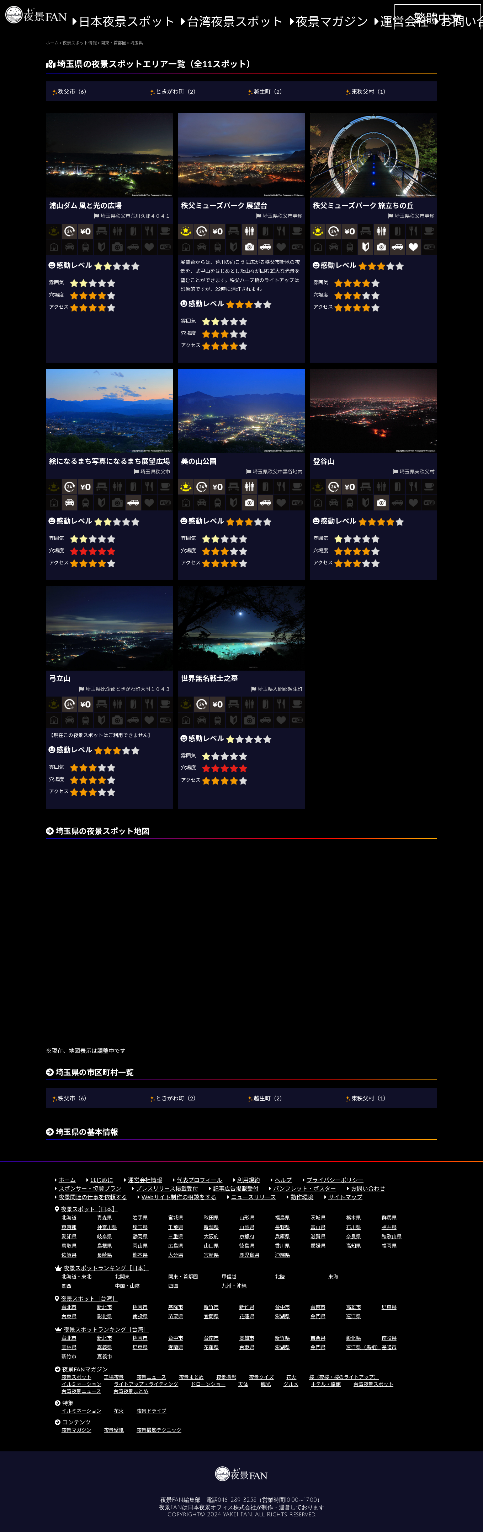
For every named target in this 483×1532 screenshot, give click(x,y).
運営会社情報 (145, 1179)
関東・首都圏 (183, 1276)
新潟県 (211, 1227)
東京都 (69, 1227)
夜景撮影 (226, 1377)
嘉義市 (104, 1356)
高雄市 (353, 1307)
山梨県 (246, 1227)
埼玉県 (140, 1227)
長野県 (282, 1227)
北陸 (280, 1276)
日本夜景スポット (126, 21)
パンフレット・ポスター (304, 1188)
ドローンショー (208, 1384)
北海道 (69, 1217)
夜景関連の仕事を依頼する (93, 1196)
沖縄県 (282, 1255)
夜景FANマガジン (85, 1369)
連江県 (353, 1316)
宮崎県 (211, 1255)
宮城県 (175, 1217)
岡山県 (140, 1246)
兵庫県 (282, 1236)
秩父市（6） (74, 91)
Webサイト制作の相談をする (179, 1196)
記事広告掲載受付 (236, 1188)
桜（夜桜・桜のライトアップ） (344, 1377)
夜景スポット (76, 1377)
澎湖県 (282, 1316)
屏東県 (389, 1307)
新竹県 (246, 1307)
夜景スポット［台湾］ (89, 1298)
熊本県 (140, 1255)
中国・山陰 (127, 1286)
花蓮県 (246, 1316)
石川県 (353, 1227)
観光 (266, 1384)
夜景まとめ (191, 1377)
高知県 (353, 1246)
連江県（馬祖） (363, 1347)
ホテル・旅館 (326, 1384)
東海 (333, 1276)
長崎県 (104, 1255)
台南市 (317, 1307)
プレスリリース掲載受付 (167, 1188)
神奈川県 (107, 1227)
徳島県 (246, 1246)
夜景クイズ (261, 1377)
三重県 (175, 1236)
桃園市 (140, 1307)
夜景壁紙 (114, 1430)
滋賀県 (317, 1236)
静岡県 (140, 1236)
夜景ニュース (151, 1377)
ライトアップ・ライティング (146, 1384)
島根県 (104, 1246)
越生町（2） (269, 91)
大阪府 (211, 1236)
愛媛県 (317, 1246)
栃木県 (353, 1217)
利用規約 (248, 1179)
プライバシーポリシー (335, 1179)
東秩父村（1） (370, 91)
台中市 (282, 1307)
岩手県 (140, 1217)
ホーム (67, 1179)
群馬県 (389, 1217)
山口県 (211, 1246)
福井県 (389, 1227)
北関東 (122, 1276)
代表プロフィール (199, 1179)
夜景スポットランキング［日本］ (106, 1268)
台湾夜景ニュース (81, 1391)
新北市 (104, 1307)
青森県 (104, 1217)
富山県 (317, 1227)
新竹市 (211, 1307)
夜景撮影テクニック (159, 1430)
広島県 (175, 1246)
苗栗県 (175, 1316)
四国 (173, 1286)
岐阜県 (104, 1236)
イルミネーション (81, 1384)
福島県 (282, 1217)
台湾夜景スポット (235, 21)
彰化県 (104, 1316)
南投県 (140, 1316)
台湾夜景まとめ (130, 1391)
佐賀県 (69, 1255)
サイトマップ (345, 1196)
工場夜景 (114, 1377)
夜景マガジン (332, 21)
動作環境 (302, 1196)
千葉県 (175, 1227)
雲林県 (69, 1347)
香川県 (282, 1246)
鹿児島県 (249, 1255)
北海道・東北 (76, 1276)
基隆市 (175, 1307)
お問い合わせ (368, 1188)
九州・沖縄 (234, 1286)
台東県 (69, 1316)
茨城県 (317, 1217)
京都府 (246, 1236)
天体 (243, 1384)
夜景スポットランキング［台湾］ (106, 1329)
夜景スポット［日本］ (89, 1209)
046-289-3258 (237, 1500)
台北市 (69, 1307)
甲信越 (229, 1276)
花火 (291, 1377)
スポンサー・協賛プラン (90, 1188)
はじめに (101, 1179)
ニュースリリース (253, 1196)
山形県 (246, 1217)
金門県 (317, 1316)
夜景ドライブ (151, 1411)
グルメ (290, 1384)
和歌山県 (392, 1236)
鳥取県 (69, 1246)
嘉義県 (104, 1347)
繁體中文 (438, 18)
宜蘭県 (211, 1316)
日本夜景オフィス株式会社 (222, 1507)
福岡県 (389, 1246)
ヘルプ (283, 1179)
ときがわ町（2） (177, 91)
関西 (66, 1286)
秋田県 (211, 1217)
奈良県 (353, 1236)
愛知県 (69, 1236)
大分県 (175, 1255)
